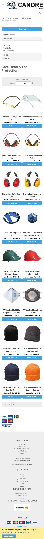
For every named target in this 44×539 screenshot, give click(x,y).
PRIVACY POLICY (22, 495)
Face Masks (7, 48)
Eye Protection (8, 45)
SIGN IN (22, 484)
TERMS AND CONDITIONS (22, 493)
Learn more (26, 532)
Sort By (12, 83)
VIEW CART (22, 486)
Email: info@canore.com (22, 460)
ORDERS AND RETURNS (22, 481)
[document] (22, 533)
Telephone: (22, 458)
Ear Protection (8, 43)
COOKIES (22, 498)
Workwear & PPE (26, 18)
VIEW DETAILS (11, 126)
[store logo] (22, 4)
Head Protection (8, 51)
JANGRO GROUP (22, 479)
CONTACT (22, 474)
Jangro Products (13, 18)
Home (4, 18)
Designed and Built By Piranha (22, 464)
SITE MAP (22, 476)
